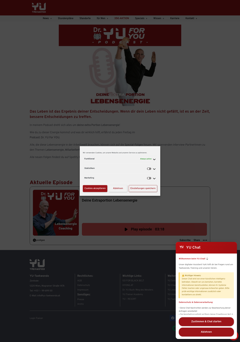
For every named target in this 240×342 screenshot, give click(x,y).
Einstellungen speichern (143, 188)
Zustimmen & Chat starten (206, 321)
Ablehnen (118, 188)
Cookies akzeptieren (95, 188)
